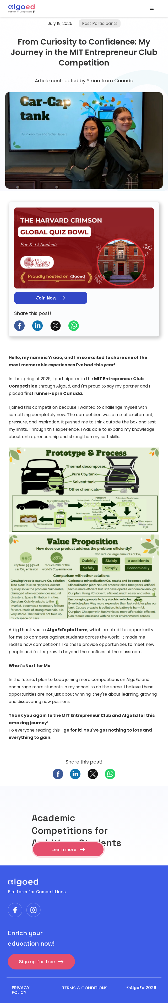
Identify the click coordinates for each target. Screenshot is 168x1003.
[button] (152, 8)
